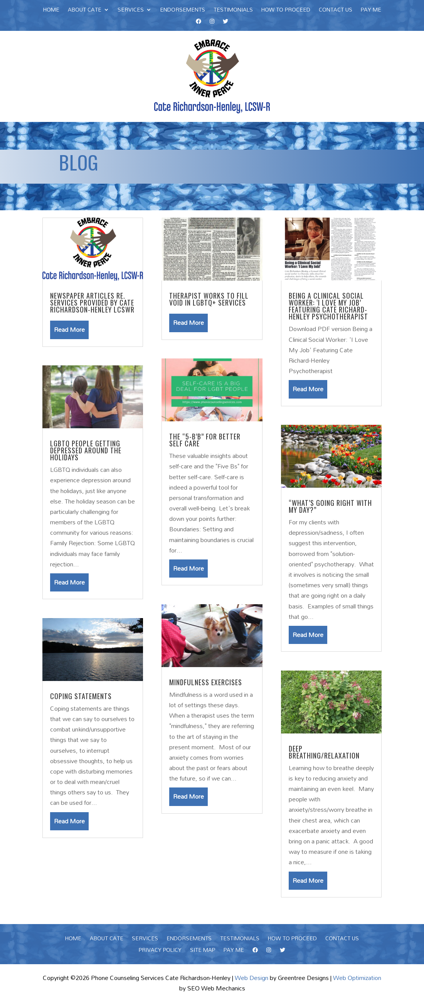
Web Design (251, 978)
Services (131, 11)
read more (69, 329)
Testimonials (233, 11)
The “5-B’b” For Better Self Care (205, 439)
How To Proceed (285, 11)
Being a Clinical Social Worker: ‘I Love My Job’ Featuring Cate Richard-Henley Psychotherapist (328, 306)
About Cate (84, 11)
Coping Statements (81, 696)
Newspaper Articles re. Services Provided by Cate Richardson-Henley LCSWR (92, 302)
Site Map (202, 951)
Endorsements (182, 11)
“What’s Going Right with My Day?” (330, 506)
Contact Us (335, 11)
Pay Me (371, 11)
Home (51, 11)
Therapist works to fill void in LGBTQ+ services (209, 299)
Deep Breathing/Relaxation (324, 751)
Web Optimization (357, 978)
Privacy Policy (160, 951)
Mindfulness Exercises (205, 682)
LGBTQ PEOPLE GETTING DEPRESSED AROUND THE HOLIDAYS (85, 450)
